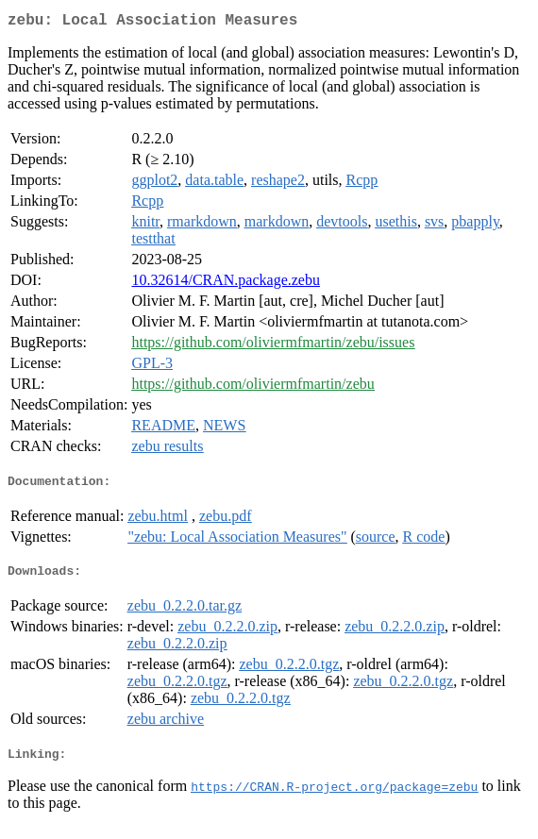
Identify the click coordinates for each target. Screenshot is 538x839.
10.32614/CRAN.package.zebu (225, 284)
